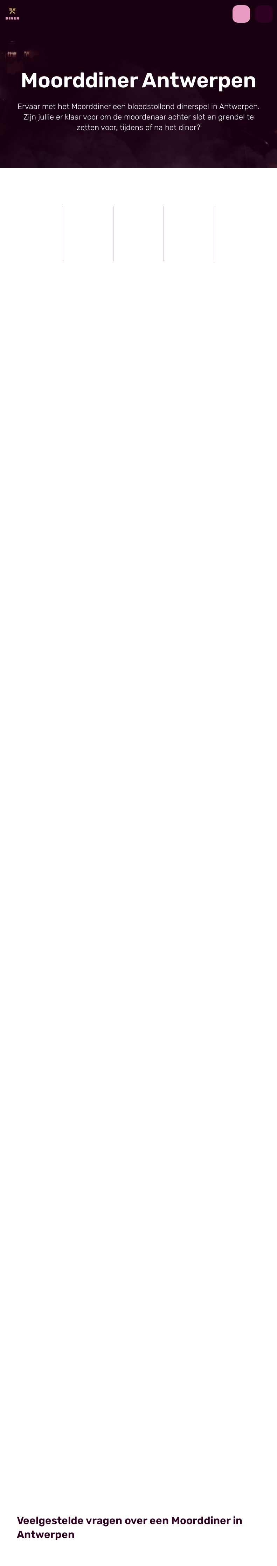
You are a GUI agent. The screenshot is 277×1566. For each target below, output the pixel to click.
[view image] (139, 715)
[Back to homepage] (12, 13)
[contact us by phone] (244, 14)
